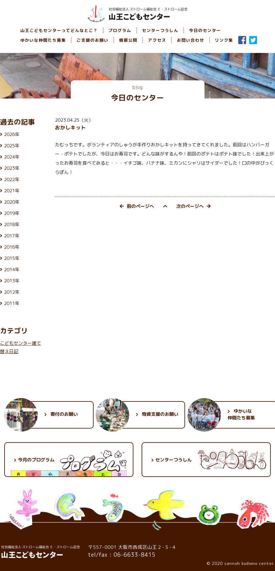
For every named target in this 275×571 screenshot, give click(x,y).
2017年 (11, 236)
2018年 (11, 224)
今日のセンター (205, 30)
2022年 (11, 179)
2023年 (11, 168)
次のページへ (193, 206)
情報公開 (128, 40)
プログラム (119, 30)
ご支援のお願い (92, 40)
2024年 (11, 157)
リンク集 (224, 40)
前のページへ (137, 206)
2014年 (11, 269)
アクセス (157, 40)
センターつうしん (160, 30)
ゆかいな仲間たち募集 (43, 40)
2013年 (11, 281)
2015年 (11, 258)
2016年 (11, 247)
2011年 (11, 303)
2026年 (11, 134)
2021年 (11, 190)
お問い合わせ (190, 40)
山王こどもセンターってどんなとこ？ (59, 30)
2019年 (11, 213)
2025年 (11, 145)
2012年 (11, 292)
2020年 (11, 202)
